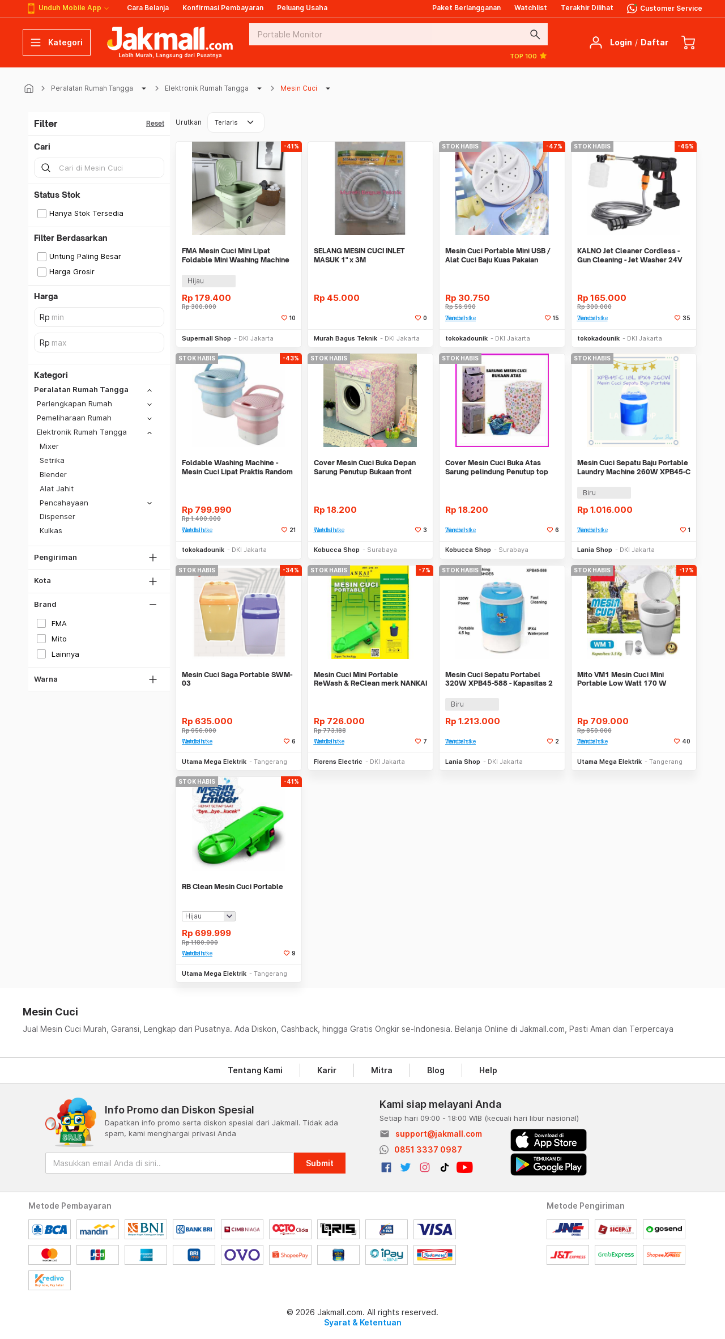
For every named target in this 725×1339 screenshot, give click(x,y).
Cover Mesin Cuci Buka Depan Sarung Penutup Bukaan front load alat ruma (365, 467)
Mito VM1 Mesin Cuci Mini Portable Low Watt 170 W (622, 679)
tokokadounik (466, 338)
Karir (326, 1070)
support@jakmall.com (438, 1133)
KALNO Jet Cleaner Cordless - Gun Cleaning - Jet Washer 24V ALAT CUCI (629, 255)
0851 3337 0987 (428, 1149)
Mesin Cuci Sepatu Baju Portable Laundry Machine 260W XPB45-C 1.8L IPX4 (633, 467)
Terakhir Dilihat (587, 7)
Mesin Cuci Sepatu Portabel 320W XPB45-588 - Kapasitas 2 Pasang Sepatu (499, 679)
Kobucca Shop (337, 550)
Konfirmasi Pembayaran (222, 7)
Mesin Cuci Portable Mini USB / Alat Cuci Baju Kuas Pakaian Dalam (498, 255)
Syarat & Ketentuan (363, 1322)
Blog (436, 1070)
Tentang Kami (255, 1070)
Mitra (382, 1070)
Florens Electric (338, 762)
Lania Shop (594, 550)
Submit (320, 1163)
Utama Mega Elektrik (214, 762)
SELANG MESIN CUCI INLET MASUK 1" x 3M (359, 255)
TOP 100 (529, 55)
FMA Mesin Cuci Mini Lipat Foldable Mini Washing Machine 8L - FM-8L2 (235, 255)
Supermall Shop (206, 338)
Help (488, 1070)
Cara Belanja (148, 7)
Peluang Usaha (302, 7)
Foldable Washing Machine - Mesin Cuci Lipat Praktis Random (237, 467)
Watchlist (530, 7)
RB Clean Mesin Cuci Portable (232, 886)
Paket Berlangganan (466, 7)
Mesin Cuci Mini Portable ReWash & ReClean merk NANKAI (370, 679)
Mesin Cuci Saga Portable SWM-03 (237, 679)
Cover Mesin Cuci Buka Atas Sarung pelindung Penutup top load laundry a (496, 467)
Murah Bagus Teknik (345, 338)
